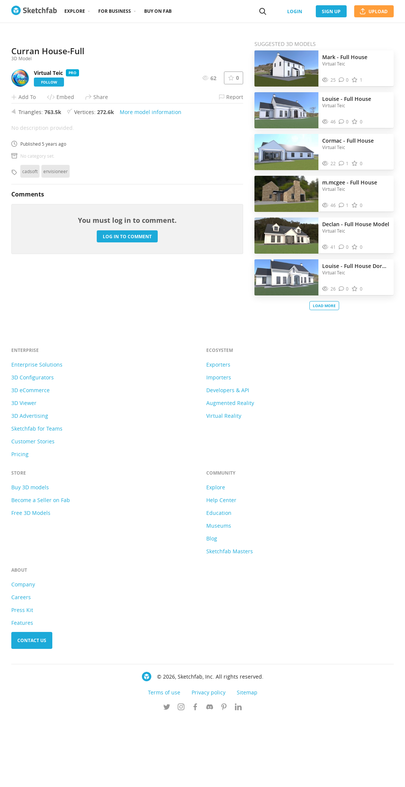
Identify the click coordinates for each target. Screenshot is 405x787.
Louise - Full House (346, 98)
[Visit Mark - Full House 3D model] (286, 68)
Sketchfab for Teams (36, 496)
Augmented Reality (230, 470)
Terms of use (164, 760)
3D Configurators (32, 445)
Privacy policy (208, 760)
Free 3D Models (30, 580)
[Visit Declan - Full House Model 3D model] (286, 236)
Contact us (31, 708)
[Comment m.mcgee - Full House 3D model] (344, 205)
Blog (211, 606)
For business (114, 11)
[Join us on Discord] (209, 775)
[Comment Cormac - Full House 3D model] (344, 163)
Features (22, 690)
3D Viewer (24, 470)
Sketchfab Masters (229, 619)
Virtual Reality (223, 483)
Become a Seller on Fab (40, 567)
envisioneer (55, 301)
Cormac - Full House (348, 140)
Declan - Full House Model (355, 224)
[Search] (262, 11)
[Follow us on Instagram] (181, 775)
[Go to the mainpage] (34, 11)
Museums (218, 593)
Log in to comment (127, 366)
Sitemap (247, 760)
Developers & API (227, 457)
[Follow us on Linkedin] (238, 775)
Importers (218, 445)
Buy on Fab (158, 11)
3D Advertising (29, 483)
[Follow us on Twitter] (166, 775)
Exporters (218, 432)
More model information (150, 241)
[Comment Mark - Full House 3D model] (344, 80)
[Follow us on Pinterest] (224, 775)
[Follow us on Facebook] (195, 775)
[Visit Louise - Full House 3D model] (286, 110)
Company (23, 652)
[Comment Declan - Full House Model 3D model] (344, 247)
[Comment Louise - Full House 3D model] (344, 122)
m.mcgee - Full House (349, 182)
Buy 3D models (30, 555)
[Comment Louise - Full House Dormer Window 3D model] (344, 289)
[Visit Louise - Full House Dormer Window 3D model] (286, 277)
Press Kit (22, 677)
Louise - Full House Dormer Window (356, 265)
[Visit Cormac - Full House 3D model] (286, 152)
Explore (74, 11)
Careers (21, 664)
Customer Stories (33, 509)
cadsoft (30, 301)
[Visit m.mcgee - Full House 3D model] (286, 194)
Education (218, 580)
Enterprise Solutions (36, 432)
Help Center (221, 567)
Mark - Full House (344, 57)
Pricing (20, 521)
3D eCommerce (30, 457)
